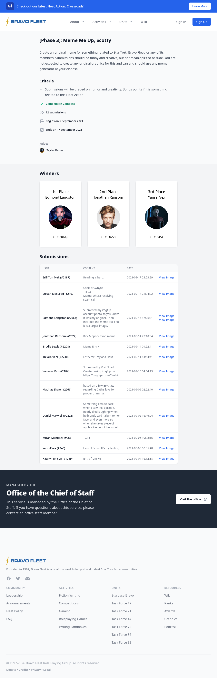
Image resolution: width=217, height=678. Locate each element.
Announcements (18, 603)
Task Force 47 (121, 619)
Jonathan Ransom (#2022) (59, 336)
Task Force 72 (121, 627)
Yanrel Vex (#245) (54, 448)
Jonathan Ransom (108, 197)
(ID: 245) (157, 237)
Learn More (199, 6)
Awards (169, 611)
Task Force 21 (121, 611)
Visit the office (193, 499)
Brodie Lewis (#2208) (56, 346)
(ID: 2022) (109, 237)
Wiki (144, 22)
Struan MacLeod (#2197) (58, 294)
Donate (11, 670)
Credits (23, 670)
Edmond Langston (60, 197)
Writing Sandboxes (73, 627)
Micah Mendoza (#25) (57, 438)
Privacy (36, 670)
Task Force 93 (121, 642)
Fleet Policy (14, 611)
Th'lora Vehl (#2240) (56, 357)
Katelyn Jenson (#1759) (58, 458)
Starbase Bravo (123, 595)
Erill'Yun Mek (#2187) (56, 277)
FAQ (9, 619)
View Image (166, 277)
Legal (47, 670)
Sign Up (201, 22)
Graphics (170, 619)
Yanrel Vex (156, 197)
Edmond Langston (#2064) (60, 318)
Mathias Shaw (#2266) (57, 389)
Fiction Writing (69, 595)
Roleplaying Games (73, 619)
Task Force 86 (121, 634)
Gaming (65, 611)
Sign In (181, 22)
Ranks (168, 603)
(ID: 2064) (60, 237)
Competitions (69, 603)
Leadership (14, 595)
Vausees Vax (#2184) (56, 371)
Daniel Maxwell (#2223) (58, 415)
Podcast (170, 627)
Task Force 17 (121, 603)
